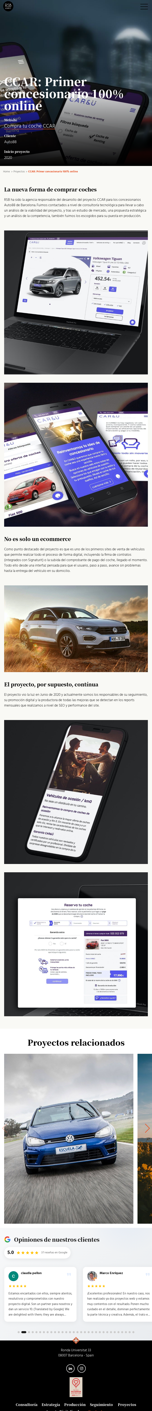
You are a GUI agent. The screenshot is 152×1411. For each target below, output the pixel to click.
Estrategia (51, 1404)
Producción (75, 1404)
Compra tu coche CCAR (29, 126)
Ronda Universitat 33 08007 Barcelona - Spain (76, 1353)
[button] (147, 1128)
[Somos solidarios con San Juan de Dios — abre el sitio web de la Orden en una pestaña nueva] (76, 1387)
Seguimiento (101, 1404)
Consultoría (26, 1404)
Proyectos (127, 1404)
